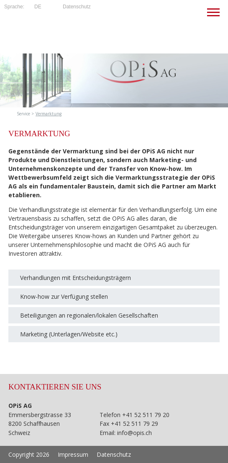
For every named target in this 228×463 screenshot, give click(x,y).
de (37, 7)
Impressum (73, 454)
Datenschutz (77, 7)
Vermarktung (48, 114)
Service (23, 114)
